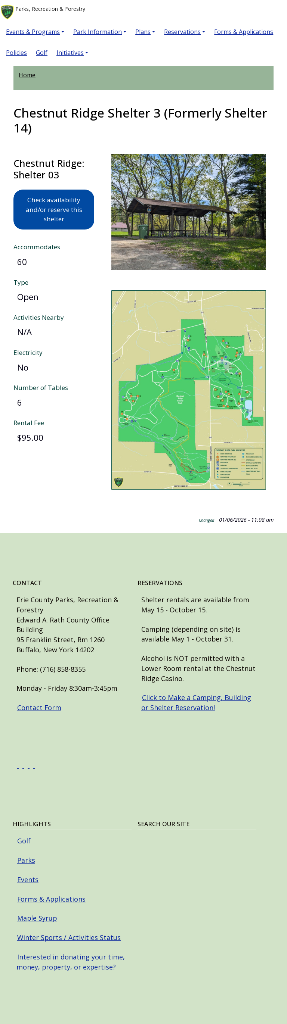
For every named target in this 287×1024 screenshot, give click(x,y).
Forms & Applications (243, 32)
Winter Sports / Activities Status (69, 937)
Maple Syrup (37, 918)
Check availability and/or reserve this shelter (54, 209)
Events (27, 879)
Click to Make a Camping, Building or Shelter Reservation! (196, 702)
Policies (16, 53)
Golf (41, 53)
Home (27, 75)
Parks (26, 860)
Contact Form (39, 707)
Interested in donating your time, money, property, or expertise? (70, 961)
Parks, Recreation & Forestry (43, 12)
